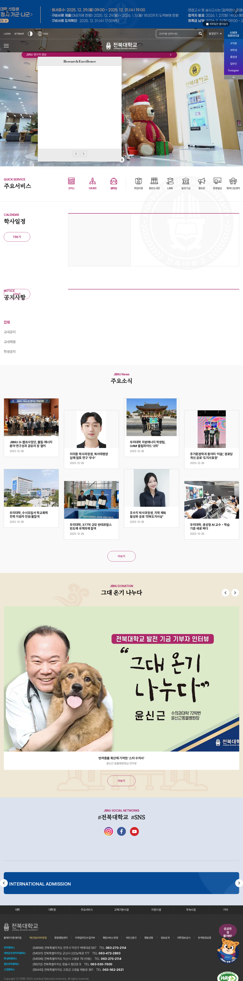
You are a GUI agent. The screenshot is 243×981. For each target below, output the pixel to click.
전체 (7, 322)
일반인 (233, 63)
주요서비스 (86, 917)
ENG (44, 33)
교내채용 (10, 342)
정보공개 (184, 946)
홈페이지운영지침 (14, 946)
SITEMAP (20, 33)
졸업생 (233, 56)
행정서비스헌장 (123, 946)
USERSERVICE (233, 34)
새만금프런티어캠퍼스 (17, 962)
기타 (225, 917)
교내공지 (10, 332)
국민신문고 (146, 946)
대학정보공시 (204, 946)
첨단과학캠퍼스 (13, 973)
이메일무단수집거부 (95, 946)
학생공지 (10, 353)
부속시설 (191, 917)
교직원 (233, 43)
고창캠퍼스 (10, 978)
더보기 (17, 237)
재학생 (233, 50)
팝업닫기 (213, 34)
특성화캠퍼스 (11, 967)
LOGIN (7, 33)
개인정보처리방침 (42, 946)
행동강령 (166, 946)
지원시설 (156, 917)
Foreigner (233, 70)
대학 (17, 917)
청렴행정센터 (68, 946)
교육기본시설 (121, 917)
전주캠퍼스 (10, 956)
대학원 (52, 917)
